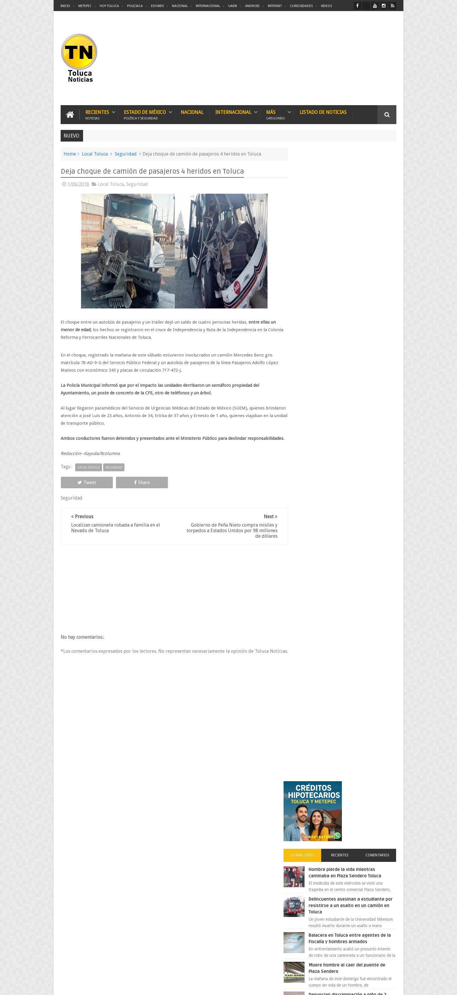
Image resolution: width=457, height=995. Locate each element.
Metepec (85, 6)
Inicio (65, 6)
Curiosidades (301, 6)
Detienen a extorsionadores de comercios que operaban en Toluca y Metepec (357, 437)
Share (126, 490)
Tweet (81, 490)
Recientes (97, 114)
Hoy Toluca (109, 6)
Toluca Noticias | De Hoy (134, 986)
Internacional (208, 6)
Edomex (157, 6)
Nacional (180, 6)
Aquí (391, 986)
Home (70, 153)
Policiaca (135, 6)
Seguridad (126, 153)
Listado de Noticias (323, 112)
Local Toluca (95, 153)
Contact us (381, 809)
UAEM (232, 6)
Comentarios (379, 225)
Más (275, 114)
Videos (326, 6)
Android (252, 6)
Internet (275, 6)
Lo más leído (312, 225)
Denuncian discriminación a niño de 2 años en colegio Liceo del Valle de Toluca (358, 371)
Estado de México (145, 114)
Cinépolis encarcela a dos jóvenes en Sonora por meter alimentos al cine (356, 533)
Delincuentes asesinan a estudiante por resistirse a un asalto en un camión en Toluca (353, 276)
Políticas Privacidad (345, 986)
